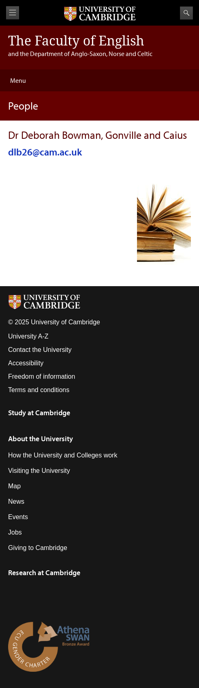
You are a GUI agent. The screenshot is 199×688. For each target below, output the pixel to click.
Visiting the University (39, 470)
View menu (12, 12)
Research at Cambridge (44, 572)
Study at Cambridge (39, 412)
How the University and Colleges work (62, 455)
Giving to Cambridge (37, 547)
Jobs (15, 532)
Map (14, 486)
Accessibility (25, 363)
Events (18, 516)
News (16, 501)
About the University (40, 438)
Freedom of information (41, 376)
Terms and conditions (38, 389)
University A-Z (28, 336)
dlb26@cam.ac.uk (45, 152)
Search (186, 12)
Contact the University (40, 349)
